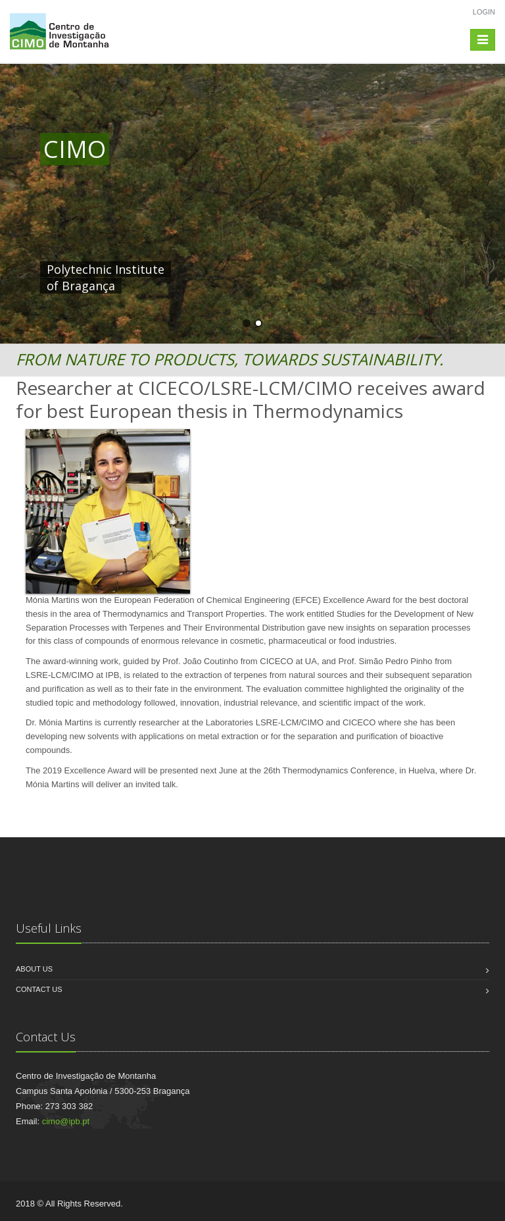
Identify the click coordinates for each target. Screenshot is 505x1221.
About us (34, 969)
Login (484, 12)
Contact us (39, 989)
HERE (315, 269)
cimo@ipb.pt (65, 1121)
